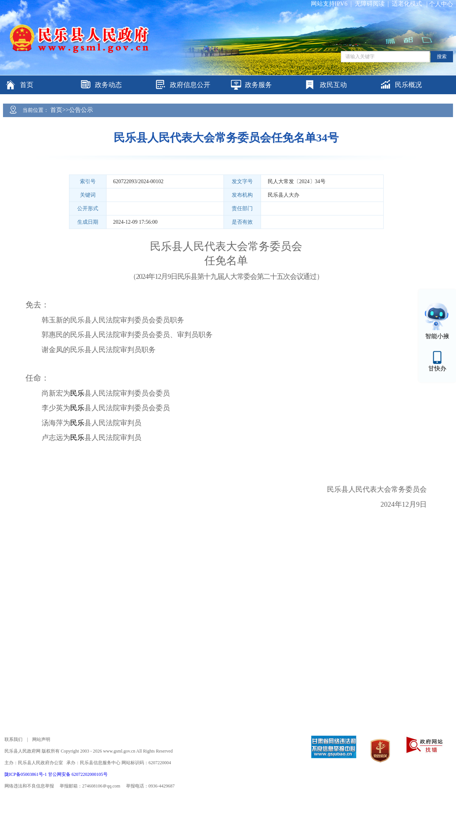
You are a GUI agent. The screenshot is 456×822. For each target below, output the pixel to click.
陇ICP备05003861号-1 (26, 774)
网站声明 (41, 739)
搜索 (442, 56)
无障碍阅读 (370, 3)
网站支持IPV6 (329, 3)
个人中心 (441, 4)
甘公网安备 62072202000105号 (78, 774)
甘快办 (437, 368)
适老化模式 (407, 3)
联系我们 (13, 739)
